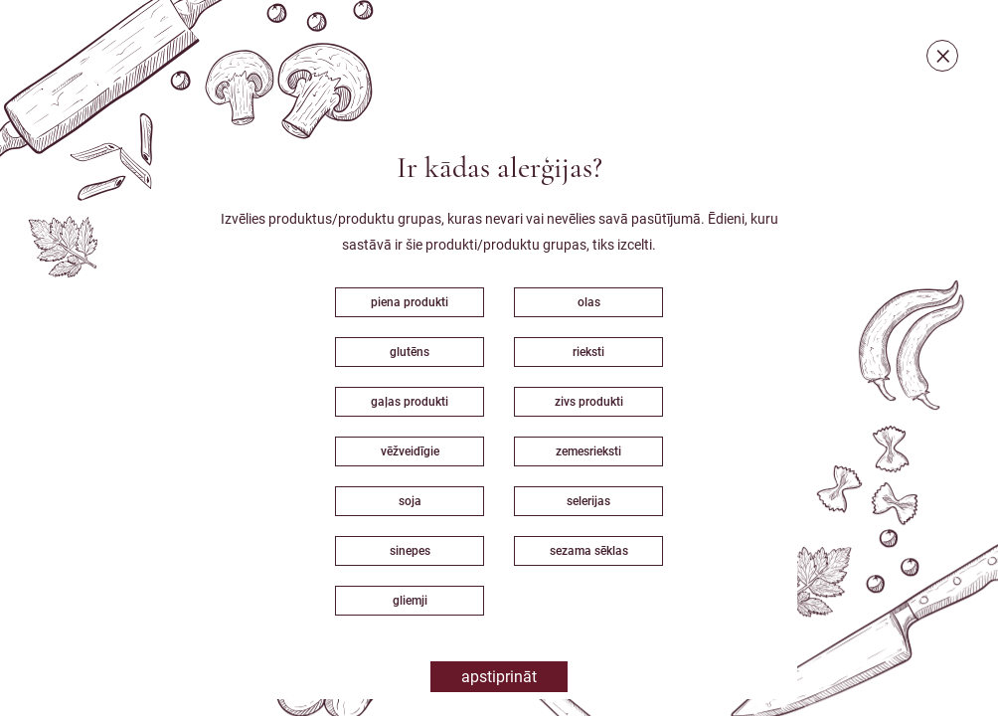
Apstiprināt (499, 676)
